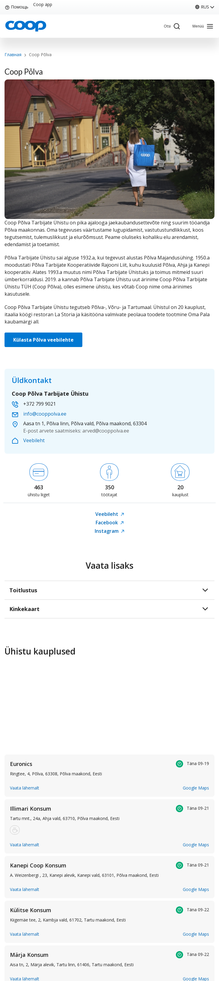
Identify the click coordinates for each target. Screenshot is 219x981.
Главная (13, 54)
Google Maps (196, 788)
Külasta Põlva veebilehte (43, 339)
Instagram (109, 531)
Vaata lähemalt (24, 788)
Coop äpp (42, 4)
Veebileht (34, 440)
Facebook (110, 522)
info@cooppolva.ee (44, 413)
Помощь (16, 7)
